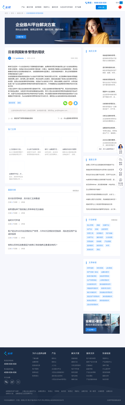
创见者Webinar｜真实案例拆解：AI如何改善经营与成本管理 (101, 185)
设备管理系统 (104, 276)
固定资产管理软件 (93, 296)
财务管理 (12, 103)
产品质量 (108, 241)
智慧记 (70, 391)
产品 (23, 7)
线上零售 (90, 225)
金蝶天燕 (84, 391)
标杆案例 (38, 7)
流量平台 (106, 225)
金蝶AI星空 (105, 272)
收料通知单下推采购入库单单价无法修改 (26, 209)
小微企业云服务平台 (29, 391)
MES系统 (100, 268)
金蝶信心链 (9, 393)
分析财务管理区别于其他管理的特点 (110, 104)
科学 (107, 245)
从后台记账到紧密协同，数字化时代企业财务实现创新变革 (110, 140)
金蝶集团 (9, 391)
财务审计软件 (106, 288)
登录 (117, 3)
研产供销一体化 (92, 272)
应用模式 (100, 233)
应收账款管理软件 (106, 292)
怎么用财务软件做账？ (94, 189)
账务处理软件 (91, 300)
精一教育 (93, 391)
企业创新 (109, 237)
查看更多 (76, 191)
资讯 (12, 13)
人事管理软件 (104, 280)
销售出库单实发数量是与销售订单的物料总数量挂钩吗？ (33, 245)
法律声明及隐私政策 (114, 400)
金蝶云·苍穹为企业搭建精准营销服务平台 (100, 165)
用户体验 (109, 233)
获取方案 (101, 7)
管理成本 (90, 241)
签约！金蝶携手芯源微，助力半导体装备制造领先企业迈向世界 (52, 149)
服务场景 (100, 237)
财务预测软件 (107, 296)
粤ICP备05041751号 (35, 400)
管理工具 (90, 233)
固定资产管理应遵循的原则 (23, 118)
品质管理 (105, 229)
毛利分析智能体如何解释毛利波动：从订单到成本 (101, 209)
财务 (19, 103)
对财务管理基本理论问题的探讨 (110, 80)
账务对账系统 (91, 276)
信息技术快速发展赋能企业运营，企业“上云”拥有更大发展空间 (100, 194)
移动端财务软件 (105, 284)
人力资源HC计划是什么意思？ (15, 149)
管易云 (50, 391)
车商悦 (57, 391)
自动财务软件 (91, 284)
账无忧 (63, 391)
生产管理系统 (91, 280)
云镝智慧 (101, 391)
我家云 (77, 391)
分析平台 (90, 237)
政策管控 (100, 245)
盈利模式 (90, 245)
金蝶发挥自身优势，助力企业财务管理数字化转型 (110, 128)
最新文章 (20, 13)
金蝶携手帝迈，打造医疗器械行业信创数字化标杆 (16, 174)
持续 (96, 229)
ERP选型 (90, 268)
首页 (6, 13)
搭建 (98, 225)
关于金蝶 (78, 7)
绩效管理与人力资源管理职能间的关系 (99, 204)
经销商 (99, 241)
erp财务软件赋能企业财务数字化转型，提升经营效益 (101, 180)
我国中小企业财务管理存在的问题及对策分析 (110, 92)
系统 (98, 249)
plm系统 (109, 268)
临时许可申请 (14, 220)
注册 (121, 3)
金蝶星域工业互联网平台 (24, 393)
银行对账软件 (91, 292)
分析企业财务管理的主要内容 (110, 116)
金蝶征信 (109, 391)
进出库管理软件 (92, 304)
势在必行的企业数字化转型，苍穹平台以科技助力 (101, 175)
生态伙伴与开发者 (66, 7)
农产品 (89, 229)
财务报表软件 (104, 300)
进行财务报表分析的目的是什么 (110, 68)
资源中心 (47, 7)
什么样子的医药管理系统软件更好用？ (34, 149)
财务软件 (90, 249)
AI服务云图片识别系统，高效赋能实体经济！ (101, 199)
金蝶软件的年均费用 (69, 149)
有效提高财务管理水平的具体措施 (110, 55)
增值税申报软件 (92, 288)
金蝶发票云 (42, 391)
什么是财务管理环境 (71, 118)
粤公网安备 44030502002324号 (53, 400)
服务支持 (55, 7)
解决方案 (30, 7)
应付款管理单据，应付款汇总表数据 (24, 198)
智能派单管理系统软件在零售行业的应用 (100, 170)
